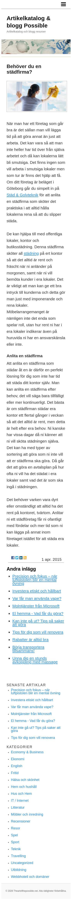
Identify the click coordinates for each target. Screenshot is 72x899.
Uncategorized (22, 863)
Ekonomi (17, 759)
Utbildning (18, 870)
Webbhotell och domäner (30, 877)
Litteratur (18, 807)
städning (31, 253)
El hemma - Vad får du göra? (37, 613)
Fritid (15, 773)
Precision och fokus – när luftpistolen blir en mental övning (34, 580)
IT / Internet (20, 800)
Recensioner (20, 821)
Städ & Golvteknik (22, 195)
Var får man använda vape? (36, 598)
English (16, 766)
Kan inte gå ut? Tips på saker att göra (38, 623)
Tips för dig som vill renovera (37, 632)
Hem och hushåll (24, 787)
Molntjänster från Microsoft (35, 606)
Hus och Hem (21, 794)
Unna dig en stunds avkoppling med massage (35, 660)
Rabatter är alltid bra (30, 639)
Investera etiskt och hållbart (36, 591)
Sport (15, 842)
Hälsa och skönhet (25, 780)
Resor (15, 828)
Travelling (18, 856)
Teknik (16, 849)
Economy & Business (27, 752)
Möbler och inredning (27, 814)
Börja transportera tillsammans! (28, 649)
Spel (14, 835)
